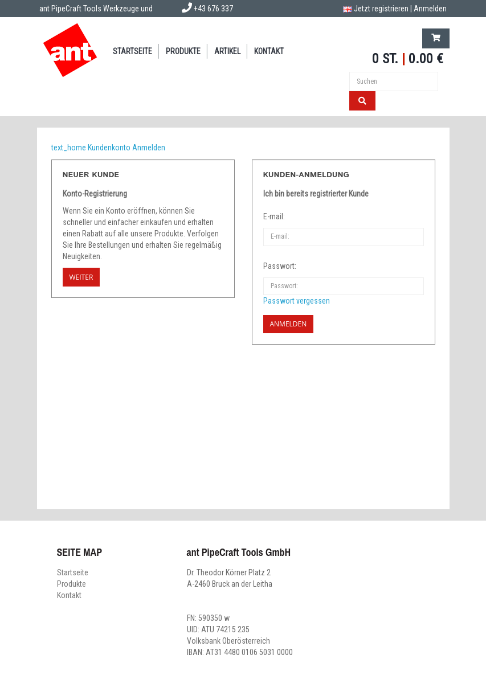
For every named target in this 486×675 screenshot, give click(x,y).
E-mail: (274, 216)
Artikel (227, 51)
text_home (68, 147)
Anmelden (430, 8)
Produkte (183, 51)
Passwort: (279, 266)
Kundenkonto (109, 147)
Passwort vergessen (296, 300)
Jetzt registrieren (381, 8)
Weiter (81, 277)
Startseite (132, 51)
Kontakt (269, 51)
